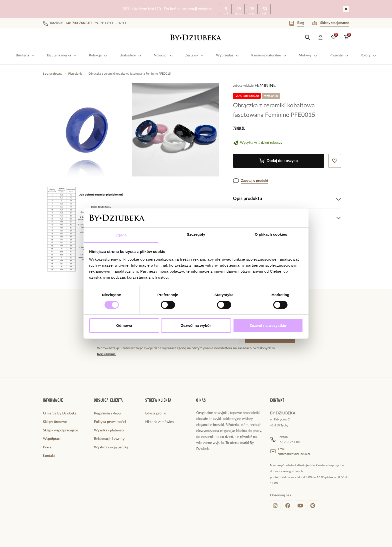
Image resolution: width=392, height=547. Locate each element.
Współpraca (52, 439)
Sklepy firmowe (55, 422)
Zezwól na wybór (196, 325)
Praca (47, 447)
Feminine (265, 85)
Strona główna (52, 73)
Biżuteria (25, 55)
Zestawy (194, 55)
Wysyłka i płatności (109, 430)
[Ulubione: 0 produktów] (333, 37)
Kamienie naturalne (269, 55)
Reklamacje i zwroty (109, 439)
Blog (296, 23)
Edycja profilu (155, 413)
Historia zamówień (159, 422)
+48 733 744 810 (289, 441)
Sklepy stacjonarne (330, 23)
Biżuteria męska (62, 55)
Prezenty (339, 55)
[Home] (196, 37)
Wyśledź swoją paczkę (111, 447)
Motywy (308, 55)
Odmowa (124, 325)
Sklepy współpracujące (60, 430)
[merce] (81, 538)
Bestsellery (131, 55)
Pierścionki (75, 73)
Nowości (163, 55)
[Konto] (320, 37)
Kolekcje (98, 55)
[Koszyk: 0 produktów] (346, 37)
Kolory (368, 55)
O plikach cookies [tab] (271, 234)
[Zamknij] (346, 9)
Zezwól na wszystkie (268, 325)
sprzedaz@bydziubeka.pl (294, 453)
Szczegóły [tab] (196, 234)
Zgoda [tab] (121, 235)
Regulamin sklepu (107, 413)
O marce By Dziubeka (59, 413)
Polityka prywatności (110, 422)
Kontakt (49, 456)
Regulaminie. (106, 354)
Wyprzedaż (227, 55)
